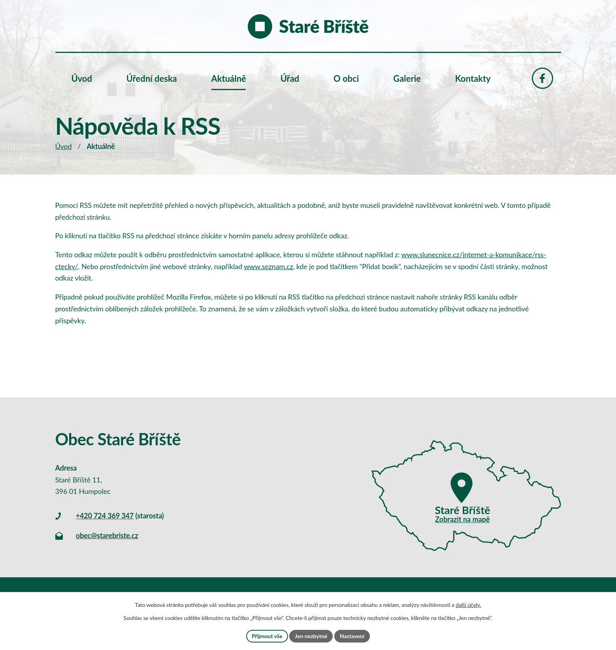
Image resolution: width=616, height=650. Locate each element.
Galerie (407, 78)
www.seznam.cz (268, 266)
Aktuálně (228, 78)
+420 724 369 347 (105, 515)
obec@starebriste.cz (107, 535)
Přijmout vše (267, 636)
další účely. (468, 604)
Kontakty (473, 78)
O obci (346, 78)
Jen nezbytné (311, 636)
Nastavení (352, 636)
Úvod (63, 146)
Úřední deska (151, 78)
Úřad (290, 78)
